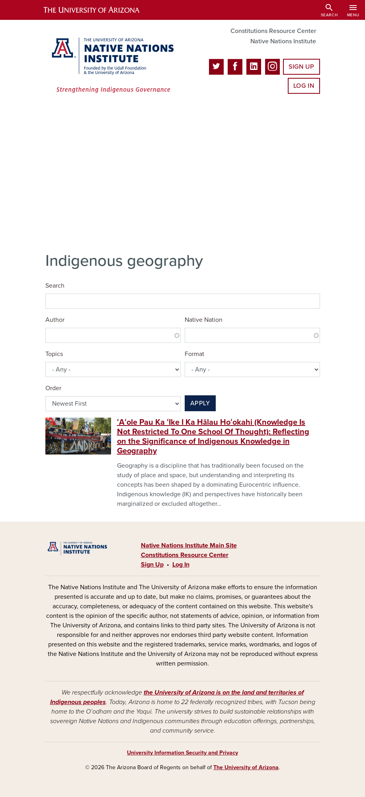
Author (54, 320)
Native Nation (204, 320)
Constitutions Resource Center (273, 31)
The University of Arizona (246, 767)
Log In (303, 86)
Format (194, 354)
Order (53, 388)
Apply (200, 403)
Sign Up (301, 67)
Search (54, 286)
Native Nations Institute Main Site (189, 545)
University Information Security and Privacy (182, 752)
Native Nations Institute (283, 41)
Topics (54, 354)
